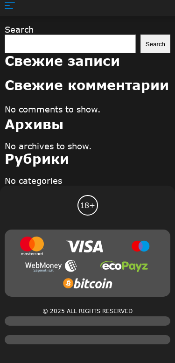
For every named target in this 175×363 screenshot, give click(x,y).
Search (19, 29)
